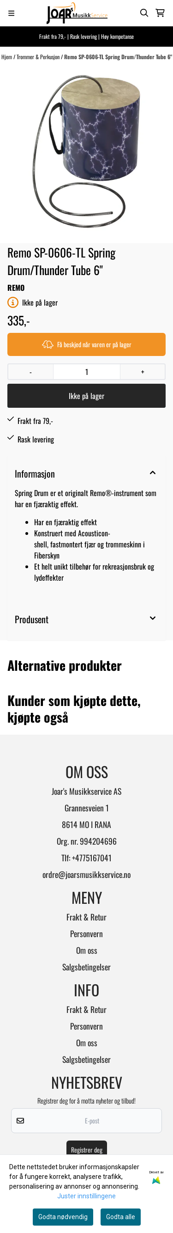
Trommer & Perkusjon (39, 57)
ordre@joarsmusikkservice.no (86, 874)
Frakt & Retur (86, 917)
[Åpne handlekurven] (160, 13)
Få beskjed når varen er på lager (86, 344)
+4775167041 (92, 858)
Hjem (7, 57)
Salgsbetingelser (86, 967)
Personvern (86, 933)
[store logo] (77, 13)
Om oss (86, 950)
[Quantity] (86, 371)
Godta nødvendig (63, 1217)
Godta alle (120, 1217)
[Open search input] (144, 13)
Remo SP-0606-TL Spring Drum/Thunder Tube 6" (118, 57)
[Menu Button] (11, 13)
